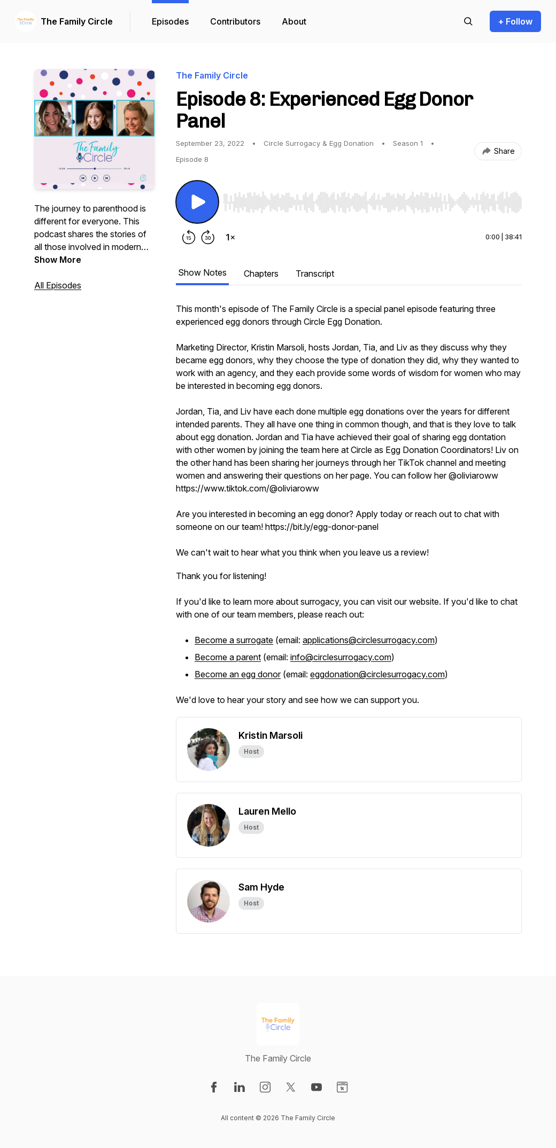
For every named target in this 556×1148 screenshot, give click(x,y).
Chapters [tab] (261, 273)
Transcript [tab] (315, 273)
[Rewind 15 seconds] (188, 237)
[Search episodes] (468, 21)
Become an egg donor (238, 674)
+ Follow (515, 21)
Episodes (170, 21)
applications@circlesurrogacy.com (369, 640)
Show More (57, 259)
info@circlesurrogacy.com (340, 657)
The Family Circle (77, 21)
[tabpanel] (349, 509)
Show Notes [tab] (202, 272)
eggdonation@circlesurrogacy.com (377, 674)
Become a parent (228, 657)
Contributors (235, 21)
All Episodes (57, 285)
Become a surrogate (234, 640)
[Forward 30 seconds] (207, 237)
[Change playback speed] (230, 237)
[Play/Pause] (197, 202)
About (294, 21)
